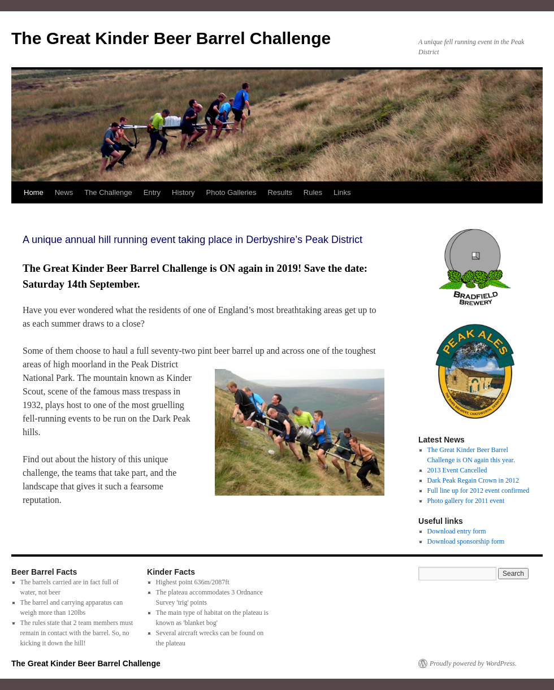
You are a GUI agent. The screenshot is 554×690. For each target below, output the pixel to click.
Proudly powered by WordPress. (473, 663)
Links (342, 192)
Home (34, 192)
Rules (313, 192)
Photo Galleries (231, 192)
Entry (152, 192)
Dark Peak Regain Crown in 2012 (473, 480)
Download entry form (456, 531)
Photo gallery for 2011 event (466, 501)
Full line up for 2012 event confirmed (478, 490)
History (183, 192)
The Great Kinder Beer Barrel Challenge (171, 38)
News (64, 192)
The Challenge (108, 192)
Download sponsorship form (466, 541)
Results (279, 192)
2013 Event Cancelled (457, 470)
